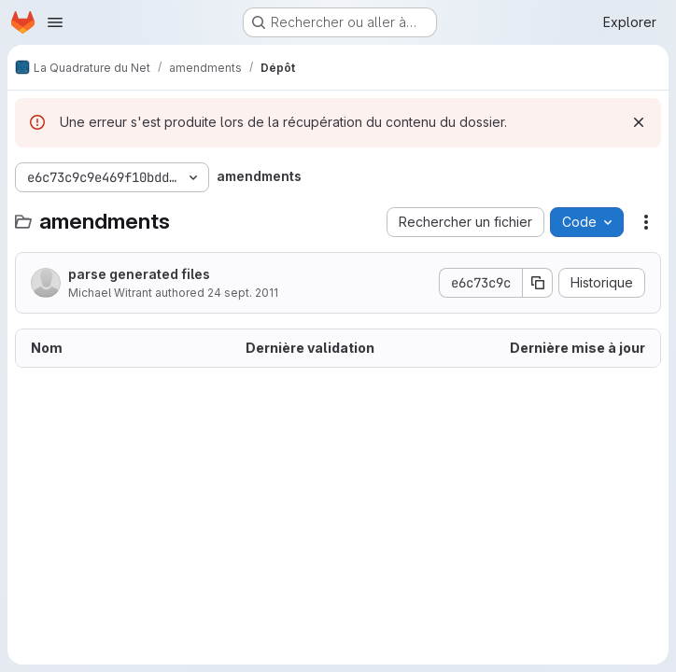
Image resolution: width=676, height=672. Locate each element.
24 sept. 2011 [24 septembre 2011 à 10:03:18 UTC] (242, 293)
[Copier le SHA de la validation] (538, 283)
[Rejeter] (638, 122)
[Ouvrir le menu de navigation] (55, 22)
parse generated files (139, 274)
